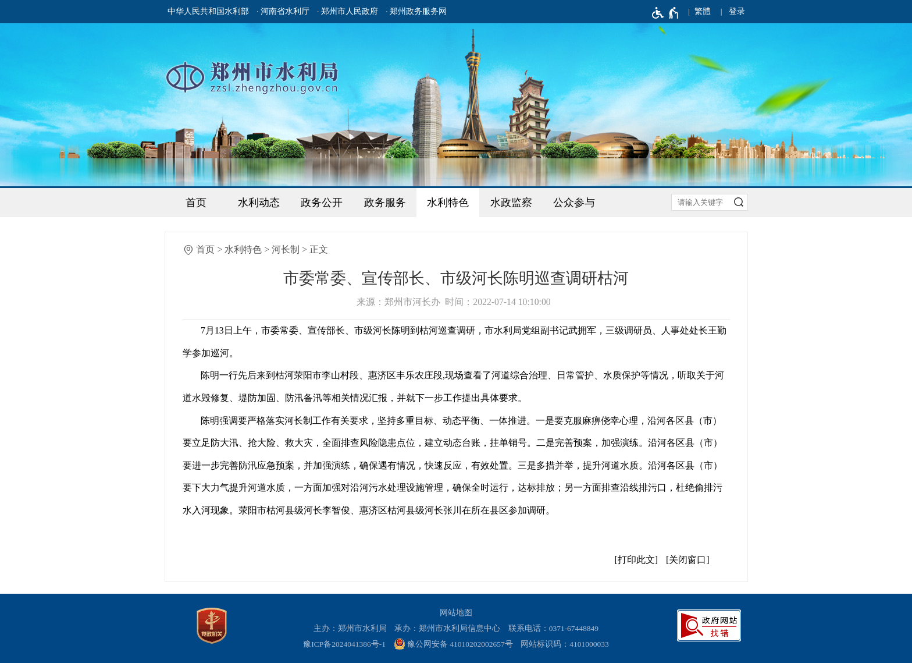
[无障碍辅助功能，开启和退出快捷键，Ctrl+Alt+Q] (666, 13)
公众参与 (574, 202)
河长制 (286, 249)
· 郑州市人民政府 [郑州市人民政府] (347, 11)
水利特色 (448, 202)
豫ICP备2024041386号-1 (344, 644)
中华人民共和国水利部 (208, 11)
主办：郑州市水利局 (350, 628)
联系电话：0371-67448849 (553, 628)
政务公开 (322, 202)
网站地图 (456, 612)
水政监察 (511, 202)
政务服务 (385, 202)
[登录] (737, 11)
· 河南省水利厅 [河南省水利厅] (282, 11)
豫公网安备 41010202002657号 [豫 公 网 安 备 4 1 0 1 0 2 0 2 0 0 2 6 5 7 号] (453, 644)
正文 (318, 249)
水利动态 (259, 202)
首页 (196, 202)
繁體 (702, 11)
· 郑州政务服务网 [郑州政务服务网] (416, 11)
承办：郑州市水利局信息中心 (447, 628)
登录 (737, 11)
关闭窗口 (687, 560)
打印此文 (636, 560)
